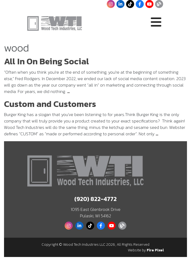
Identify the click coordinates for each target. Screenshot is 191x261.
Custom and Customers (50, 104)
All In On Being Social (46, 61)
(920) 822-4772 (95, 199)
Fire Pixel (155, 250)
